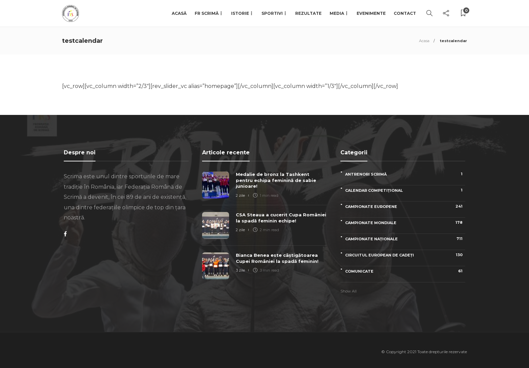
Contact (405, 13)
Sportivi (272, 13)
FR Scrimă (207, 13)
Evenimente (371, 13)
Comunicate (405, 271)
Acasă (179, 13)
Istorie (240, 13)
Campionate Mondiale (405, 222)
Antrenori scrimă (405, 174)
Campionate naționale (405, 238)
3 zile (240, 270)
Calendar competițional (405, 190)
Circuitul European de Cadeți (405, 254)
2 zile (240, 195)
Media (337, 13)
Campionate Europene (405, 206)
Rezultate (308, 13)
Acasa (424, 40)
